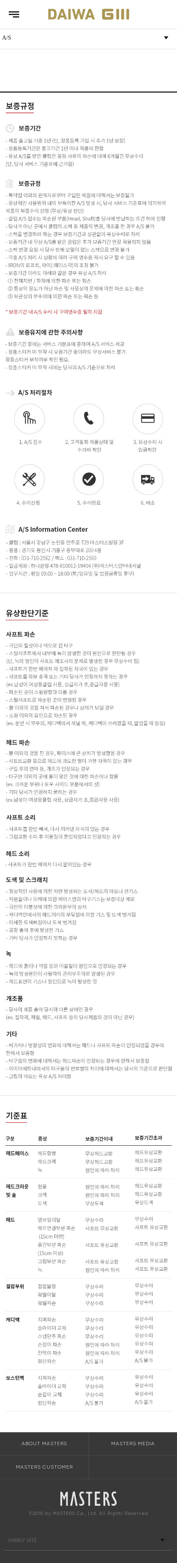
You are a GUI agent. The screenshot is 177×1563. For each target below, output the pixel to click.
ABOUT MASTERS (44, 1443)
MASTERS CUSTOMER (44, 1467)
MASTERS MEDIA (133, 1443)
